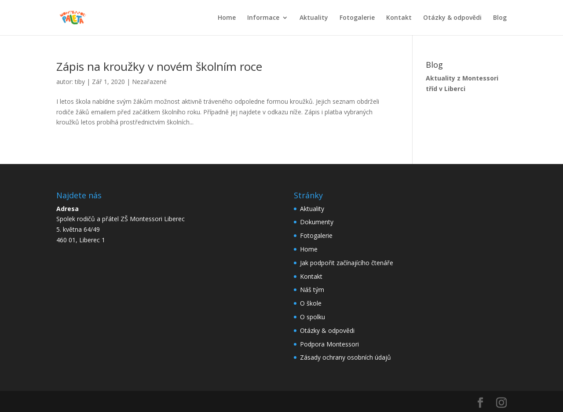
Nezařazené (149, 81)
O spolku (312, 317)
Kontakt (399, 18)
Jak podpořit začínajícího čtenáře (346, 263)
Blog (500, 18)
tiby (80, 81)
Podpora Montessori (329, 344)
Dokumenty (316, 222)
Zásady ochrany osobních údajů (345, 357)
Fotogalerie (357, 18)
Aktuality (314, 18)
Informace (263, 18)
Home (227, 18)
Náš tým (312, 289)
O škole (311, 303)
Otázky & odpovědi (452, 18)
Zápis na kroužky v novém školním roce (159, 66)
